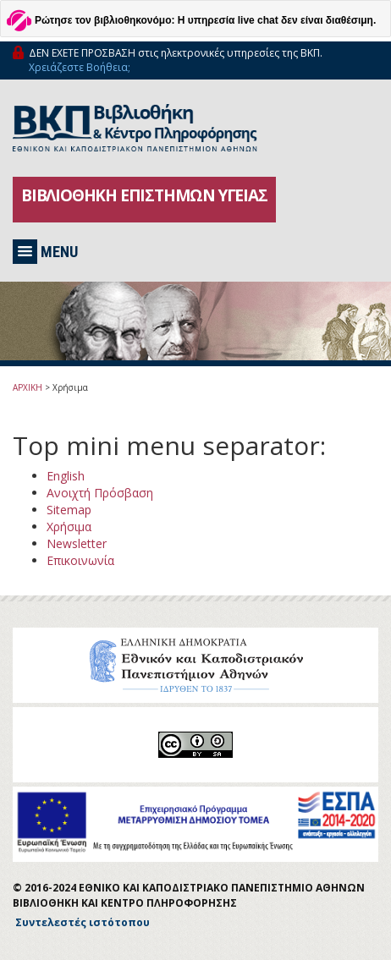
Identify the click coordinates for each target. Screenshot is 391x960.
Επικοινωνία (80, 560)
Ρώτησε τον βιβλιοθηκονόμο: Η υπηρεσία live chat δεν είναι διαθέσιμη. (205, 20)
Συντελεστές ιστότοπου (82, 922)
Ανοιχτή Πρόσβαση (100, 493)
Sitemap (69, 510)
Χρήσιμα (69, 526)
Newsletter (77, 543)
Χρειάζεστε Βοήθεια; (79, 67)
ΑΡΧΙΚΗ (27, 387)
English (66, 476)
